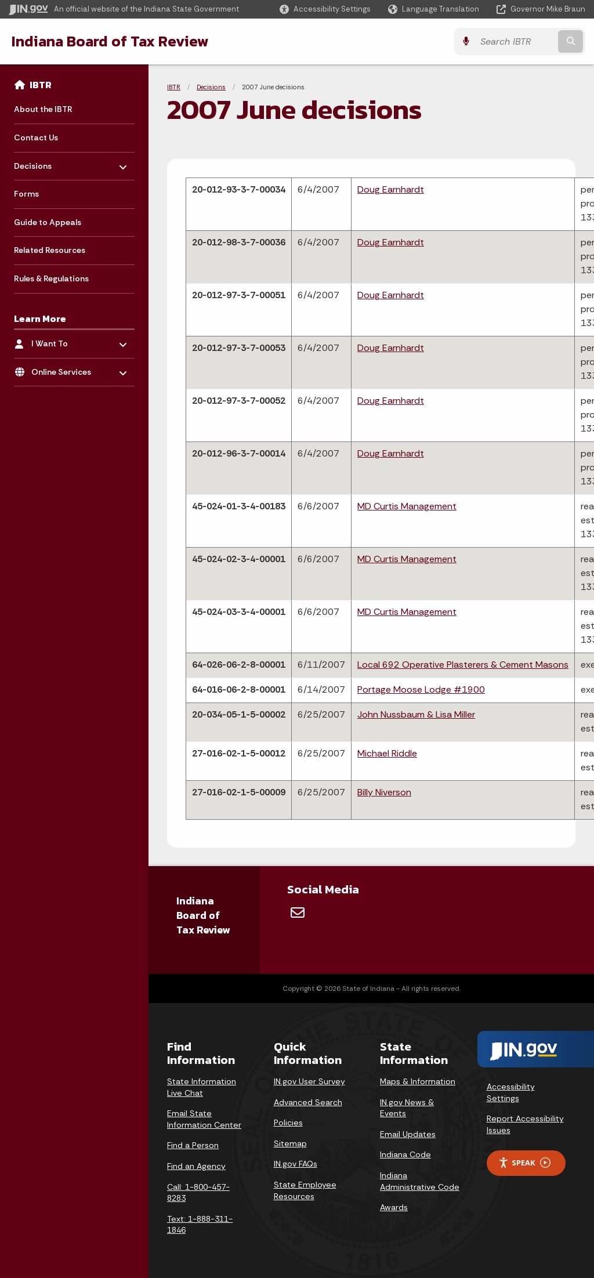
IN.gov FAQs (295, 1163)
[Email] (298, 912)
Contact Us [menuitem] (36, 137)
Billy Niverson (384, 792)
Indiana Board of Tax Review (110, 41)
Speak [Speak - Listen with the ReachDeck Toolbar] (524, 1162)
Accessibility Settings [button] (511, 1092)
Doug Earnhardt (390, 189)
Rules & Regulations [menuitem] (51, 278)
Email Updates (408, 1134)
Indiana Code (405, 1154)
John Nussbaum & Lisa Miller (416, 714)
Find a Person (193, 1145)
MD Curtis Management (407, 506)
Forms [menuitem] (26, 194)
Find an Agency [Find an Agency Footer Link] (196, 1166)
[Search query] (515, 41)
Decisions (211, 87)
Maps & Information (417, 1081)
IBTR (41, 84)
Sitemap (290, 1143)
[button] (325, 9)
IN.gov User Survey (309, 1081)
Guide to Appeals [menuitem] (47, 222)
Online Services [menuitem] (65, 368)
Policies (288, 1122)
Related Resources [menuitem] (49, 250)
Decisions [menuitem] (48, 163)
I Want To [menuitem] (65, 341)
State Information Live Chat (201, 1087)
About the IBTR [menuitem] (43, 109)
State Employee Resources (305, 1190)
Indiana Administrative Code (419, 1181)
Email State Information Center (204, 1119)
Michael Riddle (387, 753)
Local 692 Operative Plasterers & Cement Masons (462, 664)
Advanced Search (308, 1102)
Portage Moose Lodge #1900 (421, 689)
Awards (394, 1207)
